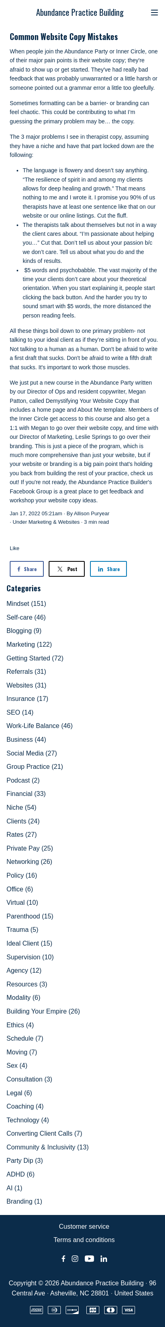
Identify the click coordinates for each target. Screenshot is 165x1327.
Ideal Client (29, 943)
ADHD (20, 1174)
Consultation (29, 1079)
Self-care (26, 617)
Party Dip (24, 1160)
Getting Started (35, 658)
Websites (68, 522)
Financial (26, 793)
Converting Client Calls (44, 1133)
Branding (24, 1201)
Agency (23, 970)
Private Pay (29, 848)
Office (19, 889)
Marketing (39, 522)
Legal (19, 1093)
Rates (21, 834)
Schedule (24, 1038)
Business (26, 739)
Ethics (20, 1025)
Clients (23, 821)
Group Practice (34, 766)
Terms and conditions (84, 1239)
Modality (23, 997)
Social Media (31, 753)
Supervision (30, 957)
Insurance (27, 698)
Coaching (25, 1106)
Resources (26, 984)
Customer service (84, 1226)
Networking (29, 861)
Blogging (23, 630)
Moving (21, 1052)
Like (14, 548)
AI (14, 1188)
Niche (21, 807)
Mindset (26, 603)
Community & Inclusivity (47, 1147)
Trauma (22, 929)
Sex (17, 1065)
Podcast (23, 780)
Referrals (26, 671)
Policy (21, 875)
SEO (20, 712)
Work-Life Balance (39, 725)
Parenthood (30, 916)
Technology (27, 1120)
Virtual (22, 902)
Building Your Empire (43, 1011)
